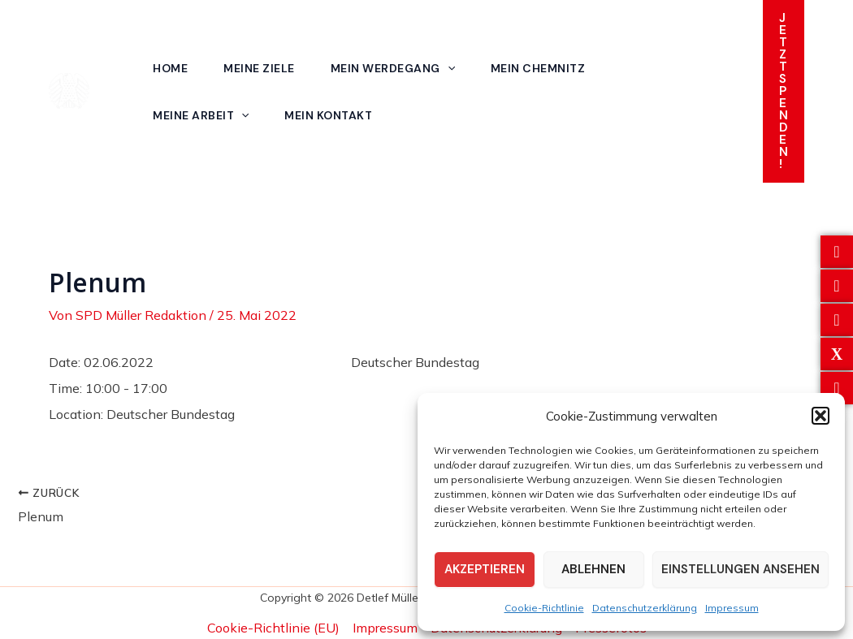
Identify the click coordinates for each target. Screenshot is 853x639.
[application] (447, 68)
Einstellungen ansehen (740, 569)
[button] (820, 416)
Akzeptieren (484, 569)
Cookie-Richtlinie (544, 608)
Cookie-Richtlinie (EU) (273, 628)
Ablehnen (593, 569)
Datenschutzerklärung (644, 608)
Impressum (732, 608)
